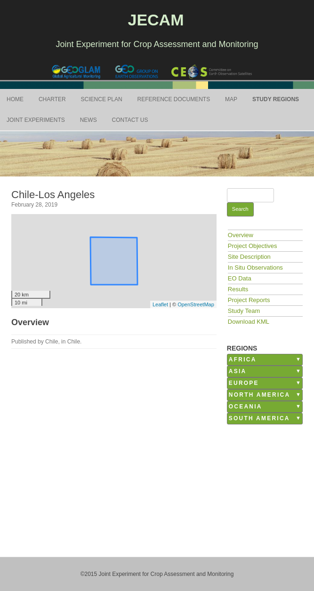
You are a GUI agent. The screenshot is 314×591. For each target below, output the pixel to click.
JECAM (156, 20)
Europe (244, 383)
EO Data (239, 278)
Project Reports (249, 299)
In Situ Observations (255, 267)
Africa (243, 359)
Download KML (248, 321)
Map (231, 99)
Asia (238, 371)
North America (259, 394)
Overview (240, 235)
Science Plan (101, 99)
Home (15, 99)
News (88, 120)
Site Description (249, 256)
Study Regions (275, 99)
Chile (73, 341)
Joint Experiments (36, 120)
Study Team (244, 310)
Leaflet (160, 304)
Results (238, 289)
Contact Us (130, 120)
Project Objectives (252, 245)
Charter (52, 99)
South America (259, 418)
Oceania (245, 406)
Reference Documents (173, 99)
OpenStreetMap (195, 304)
